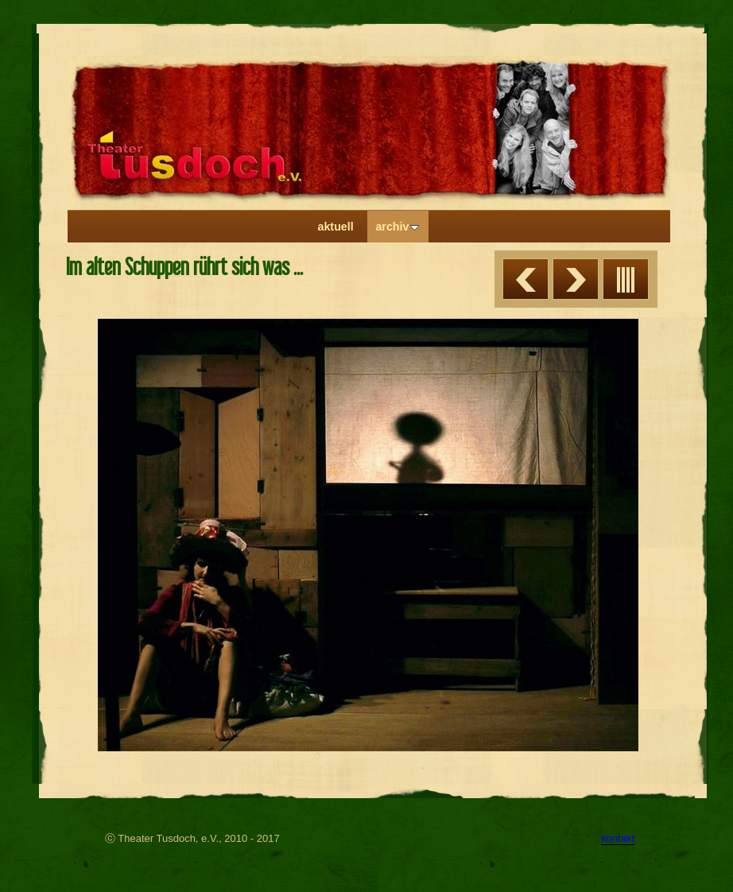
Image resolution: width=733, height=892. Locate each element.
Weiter (575, 279)
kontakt (617, 838)
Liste (625, 279)
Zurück (525, 279)
